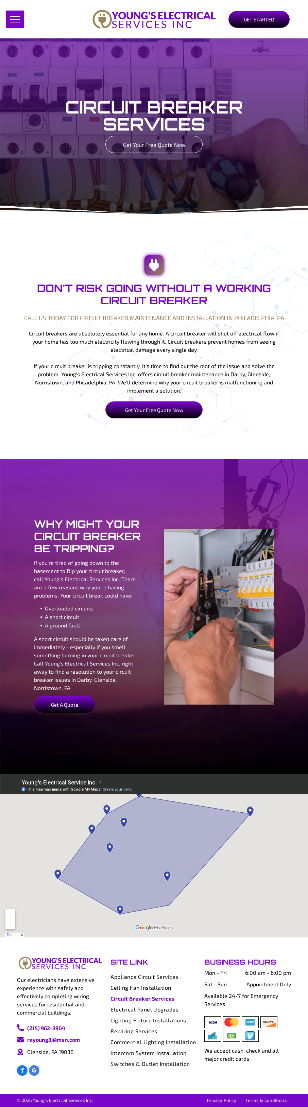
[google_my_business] (34, 1071)
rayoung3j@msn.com (53, 1039)
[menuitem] (153, 976)
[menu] (15, 19)
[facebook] (22, 1071)
